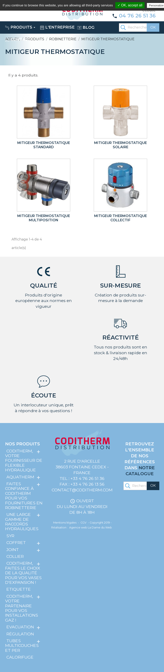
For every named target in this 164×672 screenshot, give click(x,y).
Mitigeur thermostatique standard (43, 145)
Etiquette (18, 589)
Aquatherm (20, 476)
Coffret (16, 542)
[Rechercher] (139, 27)
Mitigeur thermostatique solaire (120, 145)
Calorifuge (20, 657)
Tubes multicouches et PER (22, 645)
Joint (12, 549)
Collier (15, 556)
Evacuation (20, 626)
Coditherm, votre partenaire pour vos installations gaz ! (21, 608)
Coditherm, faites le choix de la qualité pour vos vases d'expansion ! (23, 573)
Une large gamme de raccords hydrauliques (21, 521)
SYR (10, 535)
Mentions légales (64, 522)
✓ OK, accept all (129, 5)
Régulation (20, 633)
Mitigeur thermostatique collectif (120, 218)
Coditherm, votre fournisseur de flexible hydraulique (23, 460)
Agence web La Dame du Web (90, 527)
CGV (83, 522)
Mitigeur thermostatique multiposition (43, 218)
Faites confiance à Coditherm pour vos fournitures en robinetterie (23, 495)
